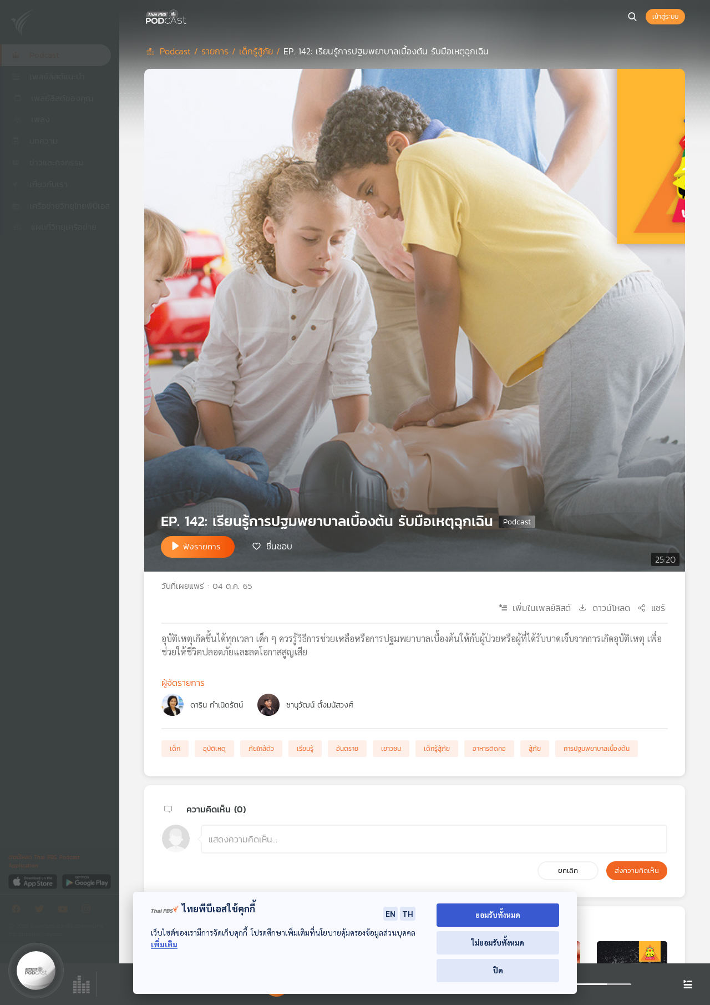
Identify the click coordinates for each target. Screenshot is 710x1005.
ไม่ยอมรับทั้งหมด (497, 942)
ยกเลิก (568, 870)
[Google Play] (86, 881)
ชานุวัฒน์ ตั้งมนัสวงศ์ (319, 705)
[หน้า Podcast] (188, 15)
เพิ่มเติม (164, 944)
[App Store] (33, 881)
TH (407, 913)
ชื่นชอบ (279, 546)
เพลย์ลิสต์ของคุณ (53, 98)
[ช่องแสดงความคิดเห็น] (434, 839)
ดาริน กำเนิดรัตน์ (216, 705)
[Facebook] (18, 911)
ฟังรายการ (202, 546)
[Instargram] (88, 911)
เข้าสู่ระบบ (665, 17)
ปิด (498, 970)
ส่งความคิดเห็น (637, 870)
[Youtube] (65, 911)
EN (390, 913)
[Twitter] (42, 911)
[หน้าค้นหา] (632, 16)
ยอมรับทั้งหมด (497, 915)
